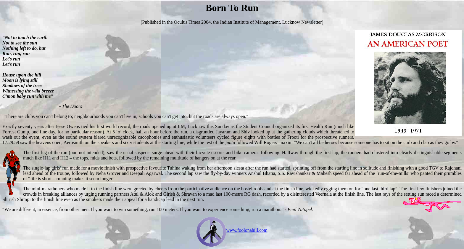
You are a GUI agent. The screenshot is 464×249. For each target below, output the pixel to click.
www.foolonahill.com (246, 230)
